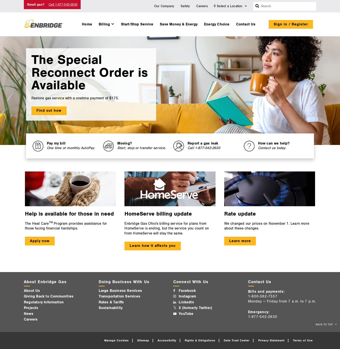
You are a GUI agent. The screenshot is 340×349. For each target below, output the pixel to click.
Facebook (187, 291)
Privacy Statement (271, 340)
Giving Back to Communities (49, 296)
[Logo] (44, 24)
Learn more (240, 241)
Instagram (187, 296)
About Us (32, 291)
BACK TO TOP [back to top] (324, 324)
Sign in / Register (291, 24)
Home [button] (87, 24)
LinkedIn (186, 302)
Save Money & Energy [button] (179, 24)
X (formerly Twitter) (195, 308)
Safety (185, 6)
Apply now (39, 241)
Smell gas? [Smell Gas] (35, 5)
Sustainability (111, 308)
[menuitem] (87, 23)
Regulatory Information (44, 302)
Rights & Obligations (200, 340)
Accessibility (167, 340)
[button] (106, 23)
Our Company (164, 6)
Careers (202, 6)
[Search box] (257, 6)
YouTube (186, 314)
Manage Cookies (116, 340)
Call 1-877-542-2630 (63, 5)
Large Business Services (120, 291)
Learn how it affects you (153, 246)
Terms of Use (303, 340)
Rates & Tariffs (111, 302)
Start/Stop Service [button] (137, 24)
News (28, 314)
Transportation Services (120, 296)
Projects (31, 308)
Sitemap (143, 340)
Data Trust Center (237, 340)
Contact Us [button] (246, 24)
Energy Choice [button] (217, 24)
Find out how (48, 110)
